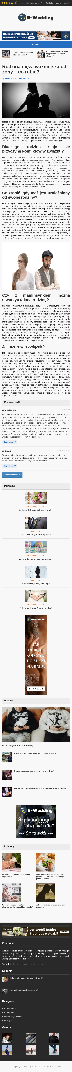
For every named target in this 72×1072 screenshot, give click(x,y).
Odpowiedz (10, 442)
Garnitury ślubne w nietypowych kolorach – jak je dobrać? (41, 788)
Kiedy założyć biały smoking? (36, 584)
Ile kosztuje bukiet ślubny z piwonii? (30, 3)
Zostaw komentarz (12, 475)
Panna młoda (10, 1008)
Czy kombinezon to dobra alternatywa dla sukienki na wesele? (17, 906)
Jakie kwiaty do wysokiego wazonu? (36, 559)
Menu (36, 44)
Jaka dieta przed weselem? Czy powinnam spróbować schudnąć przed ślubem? (50, 876)
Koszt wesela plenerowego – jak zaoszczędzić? (35, 753)
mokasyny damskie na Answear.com (26, 964)
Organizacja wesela (35, 507)
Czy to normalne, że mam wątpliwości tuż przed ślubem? (57, 53)
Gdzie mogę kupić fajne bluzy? (18, 745)
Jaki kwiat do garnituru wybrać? (58, 3)
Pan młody (35, 531)
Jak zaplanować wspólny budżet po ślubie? (22, 54)
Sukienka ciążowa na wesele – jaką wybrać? (34, 771)
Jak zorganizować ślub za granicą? (36, 608)
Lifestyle (25, 78)
